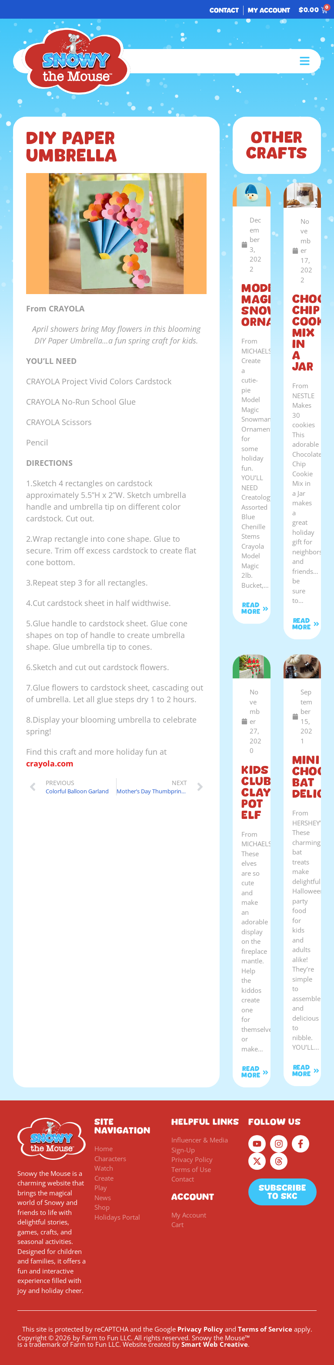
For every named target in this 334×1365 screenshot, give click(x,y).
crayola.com (49, 763)
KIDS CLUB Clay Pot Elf (256, 792)
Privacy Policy (200, 1329)
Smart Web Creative (214, 1344)
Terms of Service (265, 1329)
